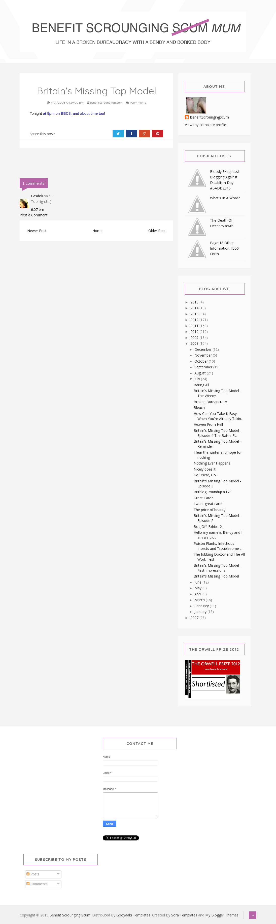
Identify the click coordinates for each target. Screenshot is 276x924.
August (200, 373)
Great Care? (203, 497)
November (203, 355)
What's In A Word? (225, 198)
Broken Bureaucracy (210, 401)
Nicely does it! (205, 469)
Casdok (37, 196)
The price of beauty (209, 509)
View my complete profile (205, 124)
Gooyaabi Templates (133, 915)
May (198, 588)
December (203, 349)
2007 (194, 617)
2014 (194, 307)
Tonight (36, 113)
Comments (37, 884)
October (201, 361)
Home (97, 230)
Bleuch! (199, 407)
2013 (194, 314)
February (202, 605)
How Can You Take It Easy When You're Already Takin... (218, 416)
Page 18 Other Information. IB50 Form (224, 248)
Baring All (201, 384)
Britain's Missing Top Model (216, 576)
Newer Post (37, 230)
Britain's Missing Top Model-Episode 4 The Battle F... (217, 433)
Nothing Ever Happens (212, 463)
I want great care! (208, 503)
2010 (194, 331)
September (203, 367)
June (198, 582)
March (200, 599)
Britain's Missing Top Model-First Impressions (217, 568)
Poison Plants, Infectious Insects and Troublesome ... (218, 546)
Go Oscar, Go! (205, 475)
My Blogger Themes (221, 915)
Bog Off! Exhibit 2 (208, 526)
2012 (194, 319)
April (198, 594)
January (201, 611)
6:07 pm (37, 209)
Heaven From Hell (208, 424)
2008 (194, 343)
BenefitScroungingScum (209, 117)
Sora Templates (184, 915)
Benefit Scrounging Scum (69, 915)
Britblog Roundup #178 (212, 491)
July (197, 378)
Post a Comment (34, 215)
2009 (194, 337)
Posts (32, 874)
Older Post (157, 230)
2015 (194, 302)
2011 (194, 325)
